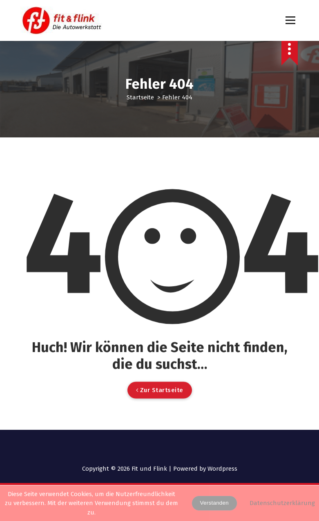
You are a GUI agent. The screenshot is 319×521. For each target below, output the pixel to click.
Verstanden (214, 503)
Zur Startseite (159, 409)
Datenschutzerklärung (282, 503)
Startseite (140, 97)
